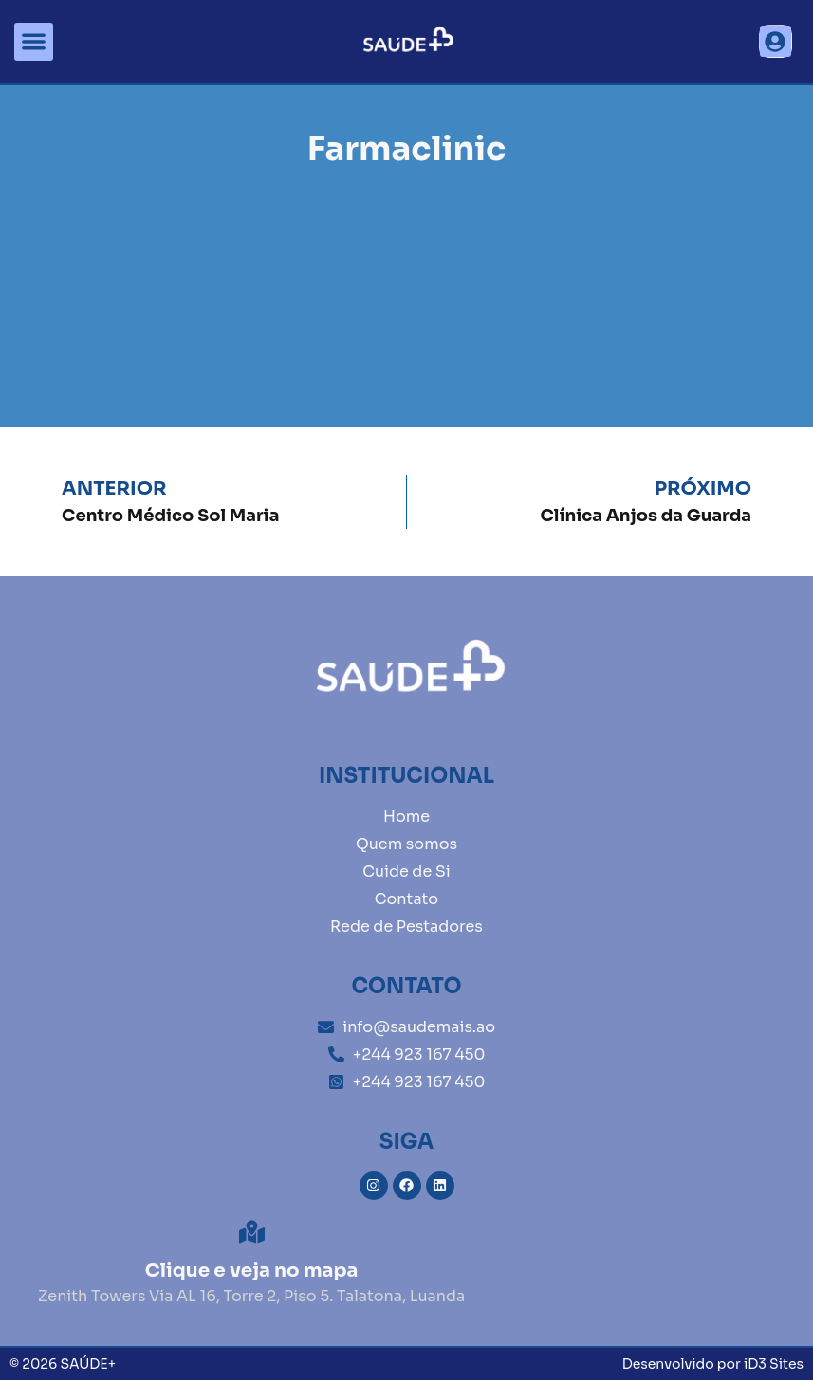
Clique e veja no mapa (252, 1270)
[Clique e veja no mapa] (252, 1231)
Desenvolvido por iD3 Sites (713, 1363)
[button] (33, 42)
